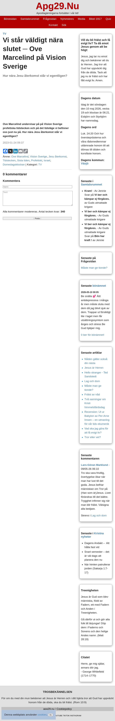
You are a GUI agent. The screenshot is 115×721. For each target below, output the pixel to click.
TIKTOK (66, 716)
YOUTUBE (57, 716)
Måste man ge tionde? (94, 267)
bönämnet (99, 285)
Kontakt (53, 25)
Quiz (108, 18)
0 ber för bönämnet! (92, 334)
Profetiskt (36, 160)
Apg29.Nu (57, 6)
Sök (64, 25)
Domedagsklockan (14, 164)
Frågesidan (50, 18)
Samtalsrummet (29, 18)
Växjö (84, 163)
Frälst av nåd (92, 394)
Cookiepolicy (64, 708)
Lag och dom (92, 381)
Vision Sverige (38, 156)
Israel (47, 160)
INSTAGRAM (75, 716)
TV (4, 33)
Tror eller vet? (92, 437)
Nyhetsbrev (67, 18)
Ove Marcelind (20, 156)
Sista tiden (23, 160)
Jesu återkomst (58, 156)
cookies (42, 714)
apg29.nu (48, 708)
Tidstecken (9, 160)
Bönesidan (10, 18)
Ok (50, 715)
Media (81, 18)
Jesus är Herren (93, 367)
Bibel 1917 (95, 18)
